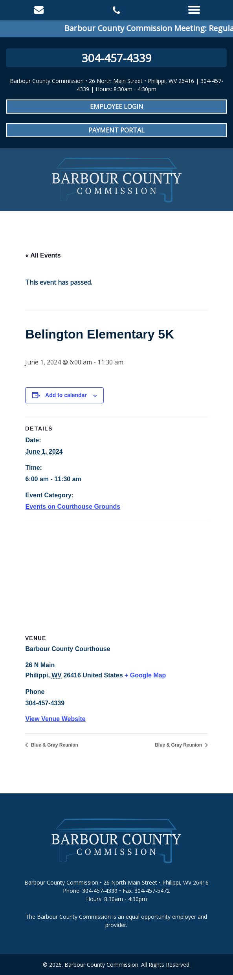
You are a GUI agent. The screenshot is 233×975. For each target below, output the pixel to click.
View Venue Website (55, 719)
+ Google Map (145, 675)
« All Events (43, 255)
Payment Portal (116, 130)
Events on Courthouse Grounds (72, 506)
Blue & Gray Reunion (53, 745)
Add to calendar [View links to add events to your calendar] (66, 395)
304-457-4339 (117, 57)
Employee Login (116, 106)
